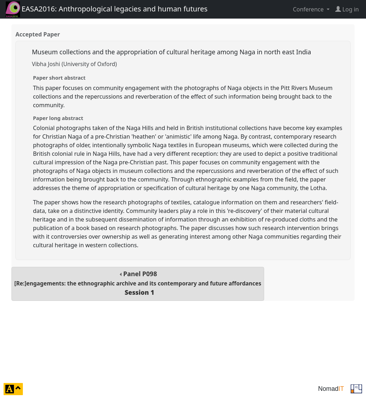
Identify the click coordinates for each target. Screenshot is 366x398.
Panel (137, 283)
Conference (309, 9)
